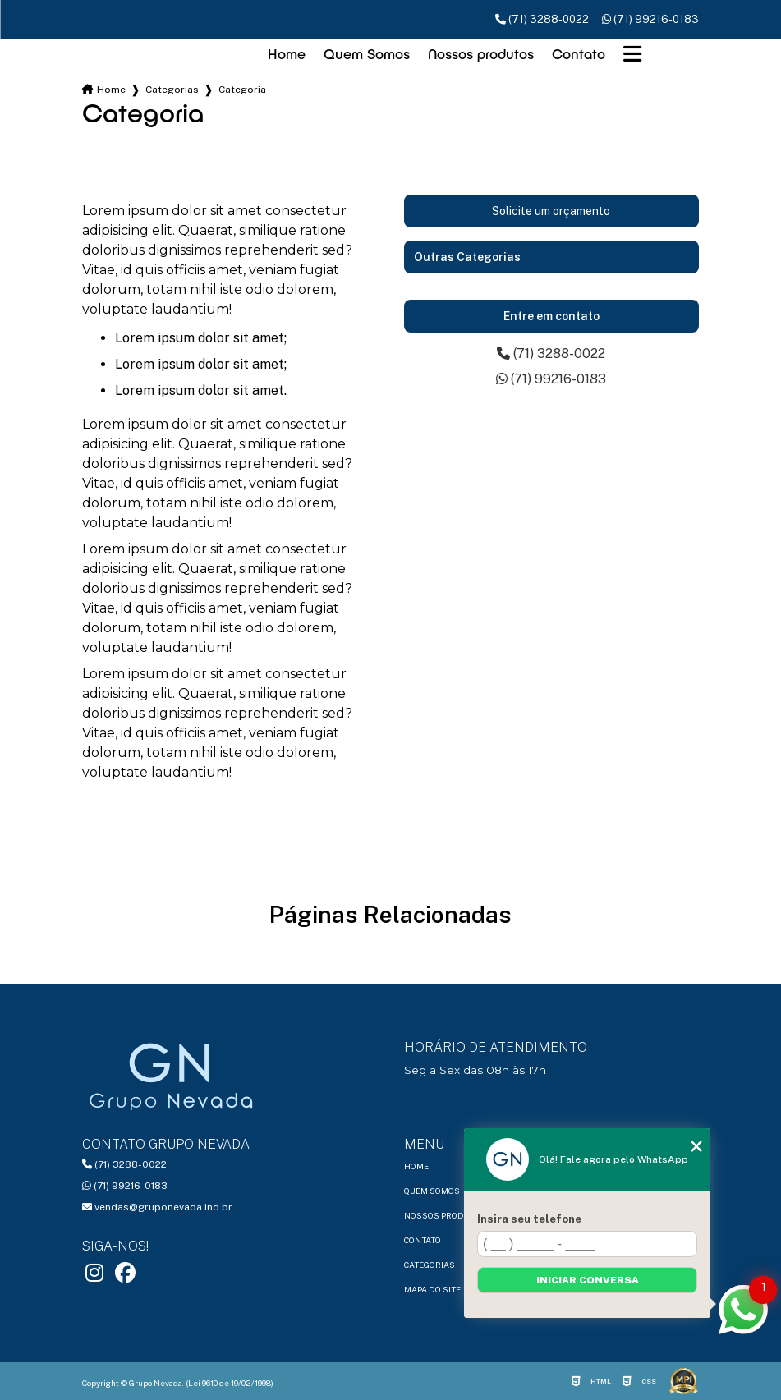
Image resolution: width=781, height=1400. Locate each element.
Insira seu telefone (529, 1218)
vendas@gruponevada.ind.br (157, 1207)
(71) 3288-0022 (542, 19)
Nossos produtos (481, 54)
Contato (578, 54)
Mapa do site (432, 1289)
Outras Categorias (467, 257)
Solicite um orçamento (551, 211)
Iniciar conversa (587, 1280)
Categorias (172, 89)
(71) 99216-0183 (650, 19)
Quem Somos (367, 54)
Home (287, 54)
